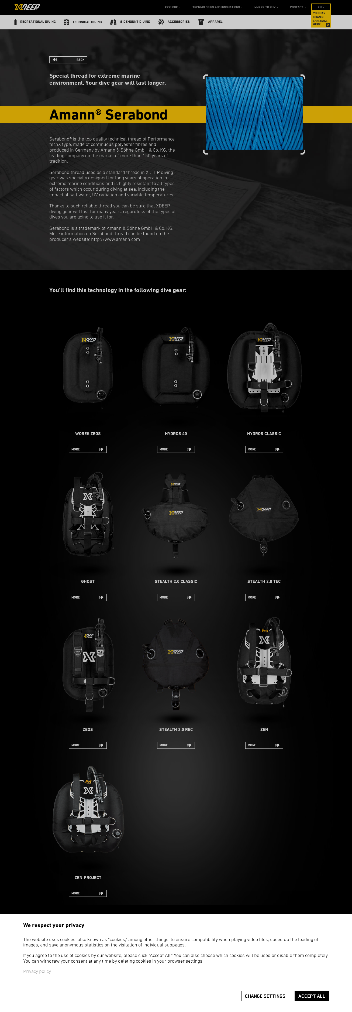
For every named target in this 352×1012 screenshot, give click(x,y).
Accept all (311, 996)
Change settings (265, 996)
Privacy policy (37, 971)
